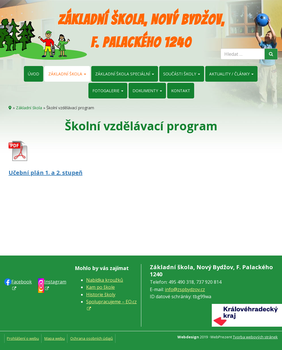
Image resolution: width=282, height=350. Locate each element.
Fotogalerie (107, 90)
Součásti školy (181, 74)
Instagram (55, 282)
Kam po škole (100, 287)
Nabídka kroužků (104, 280)
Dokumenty (147, 90)
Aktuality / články (231, 74)
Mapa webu (54, 338)
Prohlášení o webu (23, 338)
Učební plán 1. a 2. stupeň (45, 172)
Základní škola (67, 74)
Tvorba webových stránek (255, 336)
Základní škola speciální (124, 74)
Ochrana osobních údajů (91, 338)
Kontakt (180, 90)
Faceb (21, 282)
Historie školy (100, 294)
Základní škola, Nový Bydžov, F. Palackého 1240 (141, 31)
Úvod (33, 74)
